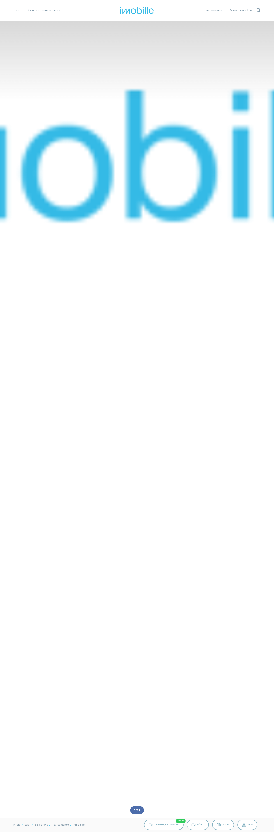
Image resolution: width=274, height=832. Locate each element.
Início (17, 824)
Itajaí (27, 824)
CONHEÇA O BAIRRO (166, 823)
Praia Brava (41, 824)
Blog (16, 10)
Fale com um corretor (44, 10)
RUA (247, 825)
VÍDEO (197, 825)
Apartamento (60, 824)
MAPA (223, 825)
